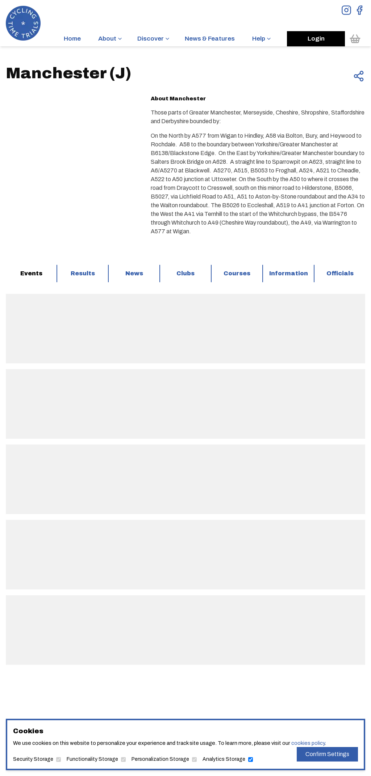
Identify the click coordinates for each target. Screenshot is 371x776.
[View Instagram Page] (346, 10)
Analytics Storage (224, 759)
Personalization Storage (160, 759)
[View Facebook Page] (359, 10)
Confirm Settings (327, 754)
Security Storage (33, 759)
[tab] (31, 273)
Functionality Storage (92, 759)
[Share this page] (358, 76)
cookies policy (308, 743)
